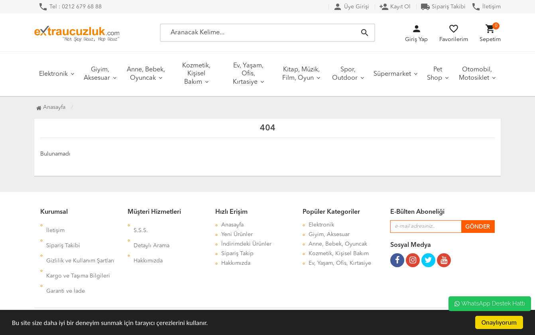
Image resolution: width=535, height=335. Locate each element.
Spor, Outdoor (345, 74)
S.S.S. (141, 225)
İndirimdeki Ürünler (246, 244)
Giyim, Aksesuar (97, 74)
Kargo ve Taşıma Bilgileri (78, 253)
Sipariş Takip (237, 253)
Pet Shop (434, 74)
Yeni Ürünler (237, 234)
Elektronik (53, 74)
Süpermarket (392, 74)
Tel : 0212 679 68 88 (70, 7)
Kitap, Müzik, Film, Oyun (301, 74)
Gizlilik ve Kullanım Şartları (80, 244)
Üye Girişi (351, 7)
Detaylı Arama (151, 234)
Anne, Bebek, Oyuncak (146, 74)
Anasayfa (50, 107)
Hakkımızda (148, 244)
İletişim (486, 7)
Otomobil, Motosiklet (475, 74)
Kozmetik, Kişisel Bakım (196, 74)
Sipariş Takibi (443, 7)
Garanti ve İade (65, 263)
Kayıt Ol (395, 7)
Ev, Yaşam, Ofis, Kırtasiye (248, 74)
